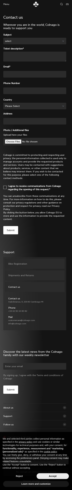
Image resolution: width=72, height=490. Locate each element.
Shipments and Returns (21, 275)
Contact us (14, 286)
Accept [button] (53, 483)
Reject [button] (19, 483)
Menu (6, 4)
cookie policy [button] (50, 458)
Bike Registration (17, 263)
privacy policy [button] (25, 449)
